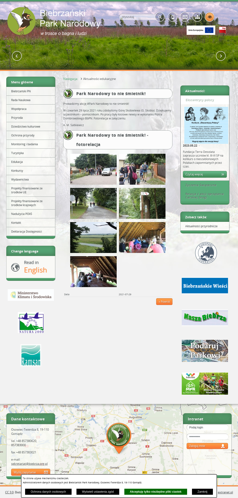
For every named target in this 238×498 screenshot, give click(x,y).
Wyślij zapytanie (25, 472)
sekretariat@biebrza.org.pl (29, 464)
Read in (35, 267)
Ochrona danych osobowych (48, 491)
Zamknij (202, 491)
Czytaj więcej (194, 174)
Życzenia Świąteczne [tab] (199, 185)
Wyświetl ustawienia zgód (98, 491)
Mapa (119, 439)
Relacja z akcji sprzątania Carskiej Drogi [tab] (203, 196)
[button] (17, 56)
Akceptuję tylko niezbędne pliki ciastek (156, 491)
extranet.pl (225, 492)
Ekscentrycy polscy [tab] (198, 100)
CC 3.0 (9, 492)
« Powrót (164, 302)
